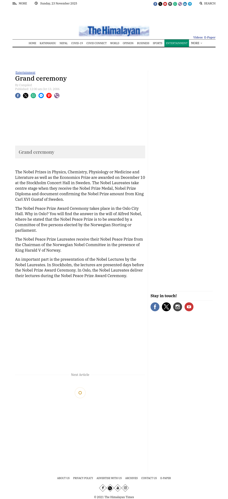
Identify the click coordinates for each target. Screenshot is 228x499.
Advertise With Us (109, 478)
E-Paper (210, 37)
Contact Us (149, 478)
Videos (198, 37)
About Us (63, 478)
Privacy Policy (83, 478)
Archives (131, 478)
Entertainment (25, 72)
